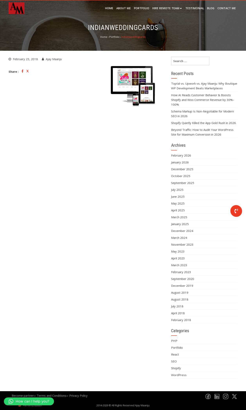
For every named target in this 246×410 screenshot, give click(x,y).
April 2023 (178, 258)
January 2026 (180, 162)
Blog (210, 8)
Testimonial (194, 8)
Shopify (176, 368)
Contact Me (226, 8)
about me (123, 8)
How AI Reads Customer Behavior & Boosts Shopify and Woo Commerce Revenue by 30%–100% (202, 99)
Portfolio (141, 8)
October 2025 (180, 176)
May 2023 (178, 251)
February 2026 (181, 155)
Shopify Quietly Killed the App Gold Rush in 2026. (203, 123)
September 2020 (182, 279)
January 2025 (180, 224)
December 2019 (182, 286)
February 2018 (181, 320)
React (175, 354)
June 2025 (178, 196)
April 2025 (178, 210)
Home (109, 8)
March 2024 (179, 238)
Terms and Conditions (51, 395)
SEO (174, 361)
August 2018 (179, 299)
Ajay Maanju (142, 405)
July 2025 (177, 190)
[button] (29, 401)
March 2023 (179, 265)
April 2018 (178, 313)
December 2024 (182, 231)
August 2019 (179, 292)
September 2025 (182, 183)
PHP (174, 341)
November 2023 (182, 244)
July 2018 (177, 306)
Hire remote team (165, 8)
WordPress (179, 375)
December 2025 (182, 169)
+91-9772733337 (32, 405)
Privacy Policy (78, 395)
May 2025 (178, 203)
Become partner (23, 395)
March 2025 (179, 217)
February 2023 (181, 272)
